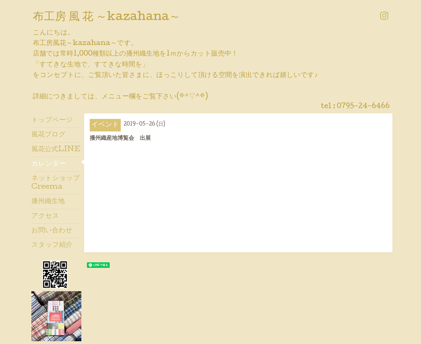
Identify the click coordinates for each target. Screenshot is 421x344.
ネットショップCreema (55, 183)
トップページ (52, 120)
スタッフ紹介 (51, 245)
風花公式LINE (56, 149)
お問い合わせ (51, 231)
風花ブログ (48, 135)
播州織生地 (48, 201)
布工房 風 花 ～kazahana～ (106, 17)
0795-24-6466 (363, 106)
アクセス (45, 216)
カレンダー (48, 164)
